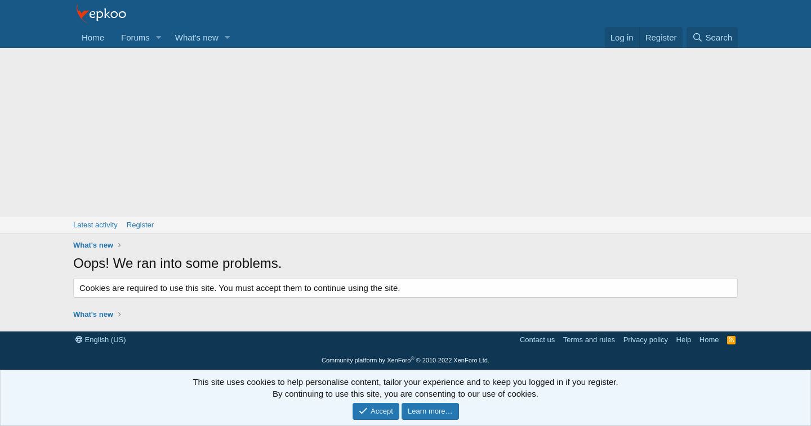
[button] (159, 37)
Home (93, 37)
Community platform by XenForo (405, 360)
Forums (135, 37)
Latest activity (95, 225)
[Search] (712, 37)
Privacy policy (645, 339)
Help (684, 339)
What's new (197, 37)
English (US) (100, 339)
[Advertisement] (405, 132)
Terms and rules (589, 339)
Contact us (537, 339)
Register (140, 225)
